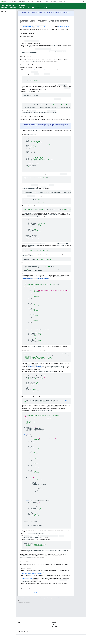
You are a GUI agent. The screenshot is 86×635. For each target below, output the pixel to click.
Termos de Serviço (21, 631)
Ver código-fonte (40, 26)
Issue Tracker (54, 622)
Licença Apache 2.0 (35, 598)
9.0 (59, 26)
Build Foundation (24, 12)
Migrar (45, 7)
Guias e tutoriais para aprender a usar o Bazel (13, 5)
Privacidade (28, 631)
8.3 (66, 26)
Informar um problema (27, 26)
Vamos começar (22, 1)
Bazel (21, 17)
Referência (39, 1)
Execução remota (30, 7)
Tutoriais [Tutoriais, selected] (39, 7)
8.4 (64, 26)
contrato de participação (61, 12)
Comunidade (53, 1)
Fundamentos (13, 7)
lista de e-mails (51, 12)
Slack (53, 624)
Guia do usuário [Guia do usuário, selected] (31, 1)
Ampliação (46, 1)
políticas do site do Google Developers (57, 598)
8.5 (63, 26)
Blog (18, 620)
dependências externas (27, 578)
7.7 (70, 26)
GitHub (82, 1)
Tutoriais (31, 17)
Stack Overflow (55, 626)
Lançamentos (4, 7)
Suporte (53, 620)
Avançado (21, 7)
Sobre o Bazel (13, 1)
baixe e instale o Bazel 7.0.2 (40, 69)
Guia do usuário (26, 17)
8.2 (68, 26)
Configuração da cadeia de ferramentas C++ (41, 592)
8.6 (61, 26)
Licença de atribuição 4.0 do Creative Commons (59, 597)
